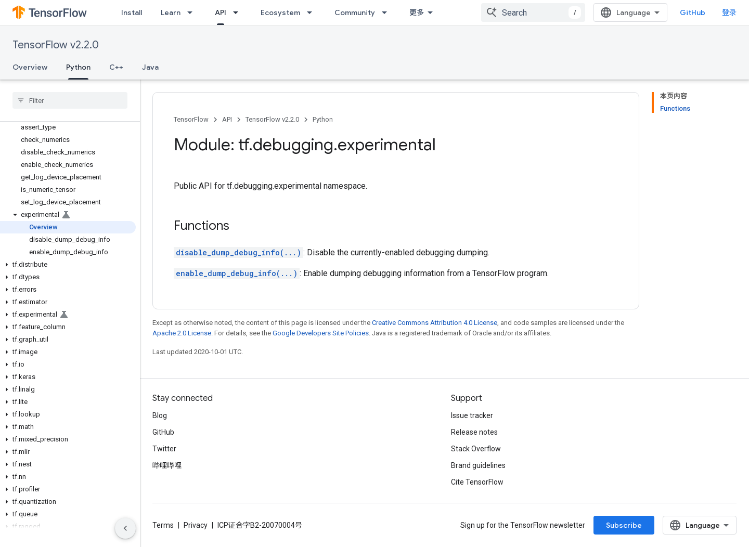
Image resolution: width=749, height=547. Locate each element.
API (227, 119)
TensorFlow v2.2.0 (55, 44)
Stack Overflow (476, 449)
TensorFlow (191, 119)
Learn (170, 12)
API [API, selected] (220, 12)
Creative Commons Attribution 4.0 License (434, 323)
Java (150, 67)
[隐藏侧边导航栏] (125, 528)
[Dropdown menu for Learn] (192, 12)
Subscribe (624, 525)
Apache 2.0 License (181, 333)
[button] (68, 215)
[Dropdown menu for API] (238, 12)
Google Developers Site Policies (321, 333)
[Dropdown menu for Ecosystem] (312, 12)
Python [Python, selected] (78, 67)
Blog (159, 415)
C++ (116, 67)
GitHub (692, 12)
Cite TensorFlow (477, 482)
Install (131, 12)
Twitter (164, 449)
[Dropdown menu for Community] (387, 12)
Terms (163, 525)
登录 (729, 12)
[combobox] (533, 12)
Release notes (474, 432)
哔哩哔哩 (167, 465)
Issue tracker (472, 415)
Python (323, 119)
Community (354, 12)
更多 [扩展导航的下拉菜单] (416, 12)
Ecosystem (280, 12)
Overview (29, 67)
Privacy (196, 525)
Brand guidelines (478, 465)
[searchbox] (69, 100)
